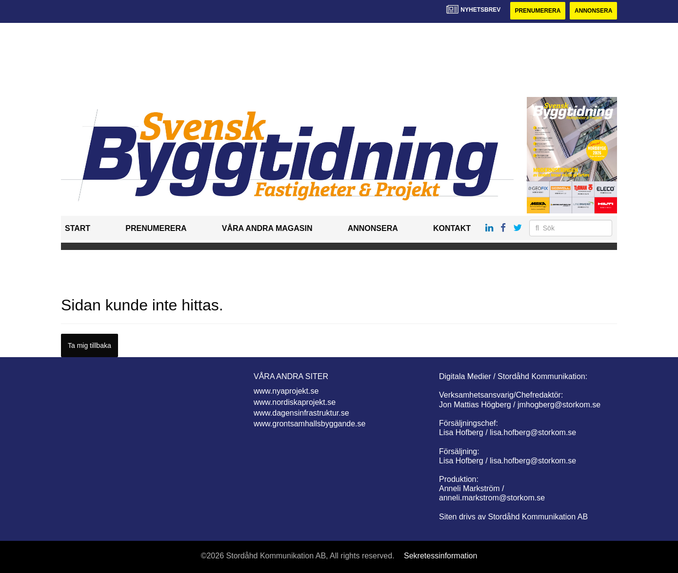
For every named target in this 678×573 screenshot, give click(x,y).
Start (77, 228)
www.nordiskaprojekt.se (295, 402)
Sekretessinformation (440, 556)
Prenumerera (537, 10)
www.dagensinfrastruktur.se (301, 413)
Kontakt (452, 228)
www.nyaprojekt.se (286, 391)
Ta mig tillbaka (89, 345)
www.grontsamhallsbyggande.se (309, 424)
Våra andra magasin (267, 228)
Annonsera (593, 10)
